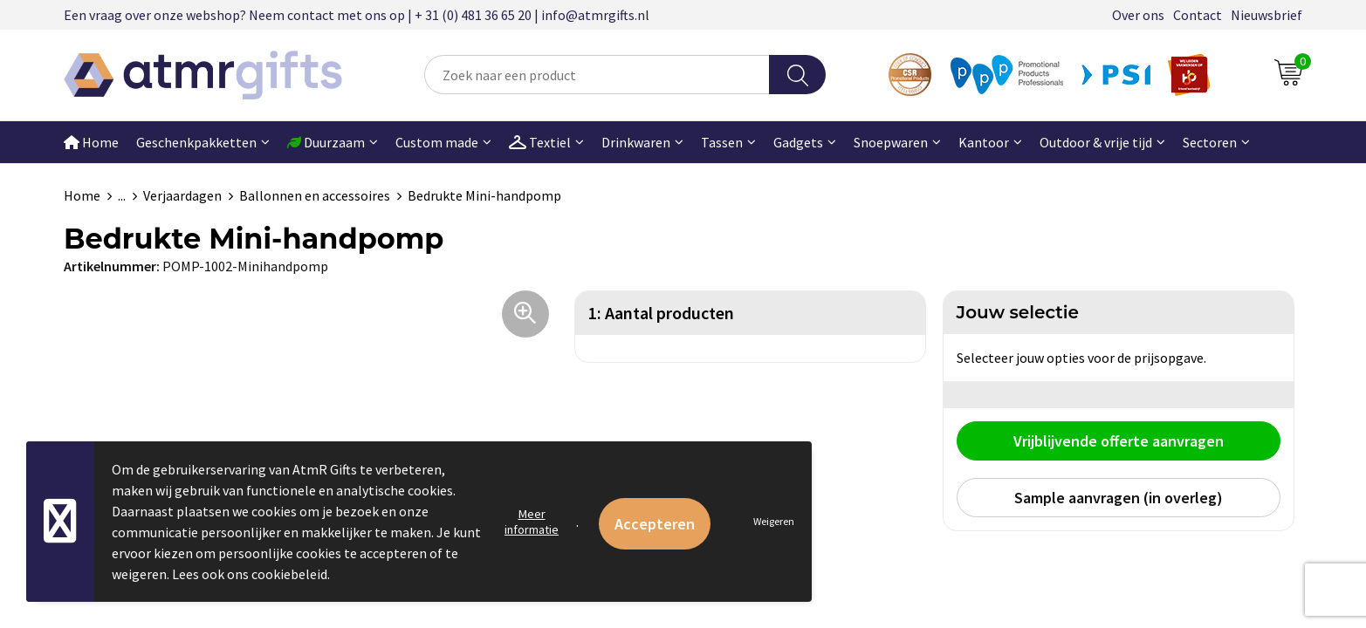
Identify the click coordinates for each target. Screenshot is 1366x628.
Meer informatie (532, 521)
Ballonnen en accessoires (314, 195)
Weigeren (773, 521)
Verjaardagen (182, 195)
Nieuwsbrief (1266, 15)
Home (91, 142)
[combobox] (597, 74)
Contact (1197, 15)
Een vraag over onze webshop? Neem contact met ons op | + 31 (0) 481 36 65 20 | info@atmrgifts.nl (356, 15)
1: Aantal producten (661, 313)
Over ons (1138, 15)
